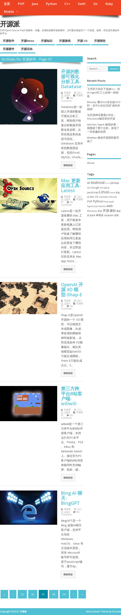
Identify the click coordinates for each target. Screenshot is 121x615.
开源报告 (100, 41)
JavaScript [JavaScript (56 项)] (93, 192)
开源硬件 (8, 49)
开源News (27, 41)
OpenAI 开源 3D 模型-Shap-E (72, 289)
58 (53, 594)
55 (22, 594)
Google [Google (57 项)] (95, 187)
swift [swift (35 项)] (111, 201)
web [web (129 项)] (110, 206)
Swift (82, 4)
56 (32, 594)
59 (64, 594)
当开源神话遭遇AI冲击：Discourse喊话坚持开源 (101, 116)
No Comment (67, 99)
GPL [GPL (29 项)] (102, 187)
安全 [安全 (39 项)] (100, 210)
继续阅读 (68, 165)
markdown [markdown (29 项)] (104, 197)
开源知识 (46, 41)
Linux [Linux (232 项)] (104, 191)
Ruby (109, 4)
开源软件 (8, 41)
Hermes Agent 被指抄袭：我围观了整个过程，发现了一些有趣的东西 (103, 128)
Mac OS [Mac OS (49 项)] (94, 196)
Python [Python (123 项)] (98, 201)
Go (95, 4)
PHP (21, 4)
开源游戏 (65, 41)
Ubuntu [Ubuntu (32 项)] (102, 206)
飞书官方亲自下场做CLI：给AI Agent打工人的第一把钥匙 (103, 92)
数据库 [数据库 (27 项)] (92, 215)
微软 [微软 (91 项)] (113, 210)
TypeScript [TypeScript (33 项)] (92, 206)
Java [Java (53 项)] (106, 187)
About (90, 163)
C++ (67, 4)
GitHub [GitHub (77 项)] (114, 183)
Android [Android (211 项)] (98, 182)
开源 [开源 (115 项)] (106, 210)
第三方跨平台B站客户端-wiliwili (71, 396)
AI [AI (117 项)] (88, 183)
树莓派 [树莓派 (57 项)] (99, 215)
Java (35, 4)
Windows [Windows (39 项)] (92, 210)
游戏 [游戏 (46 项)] (116, 215)
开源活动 (26, 49)
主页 (7, 4)
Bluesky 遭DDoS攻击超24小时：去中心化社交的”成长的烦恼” (104, 105)
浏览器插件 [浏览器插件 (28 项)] (109, 215)
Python (51, 4)
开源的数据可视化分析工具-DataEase (71, 79)
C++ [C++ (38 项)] (107, 183)
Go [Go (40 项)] (88, 187)
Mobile (9, 12)
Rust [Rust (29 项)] (106, 201)
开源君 (67, 92)
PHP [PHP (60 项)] (89, 201)
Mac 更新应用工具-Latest (71, 185)
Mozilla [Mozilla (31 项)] (113, 197)
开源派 (9, 24)
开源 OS (82, 41)
